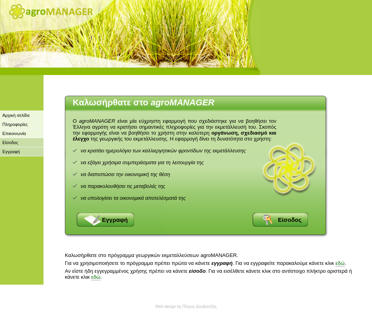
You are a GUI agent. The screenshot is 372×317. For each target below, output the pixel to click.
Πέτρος (189, 306)
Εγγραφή (11, 151)
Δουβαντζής (206, 306)
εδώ (340, 263)
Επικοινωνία (14, 133)
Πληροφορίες (15, 124)
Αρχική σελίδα (16, 115)
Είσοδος (10, 142)
